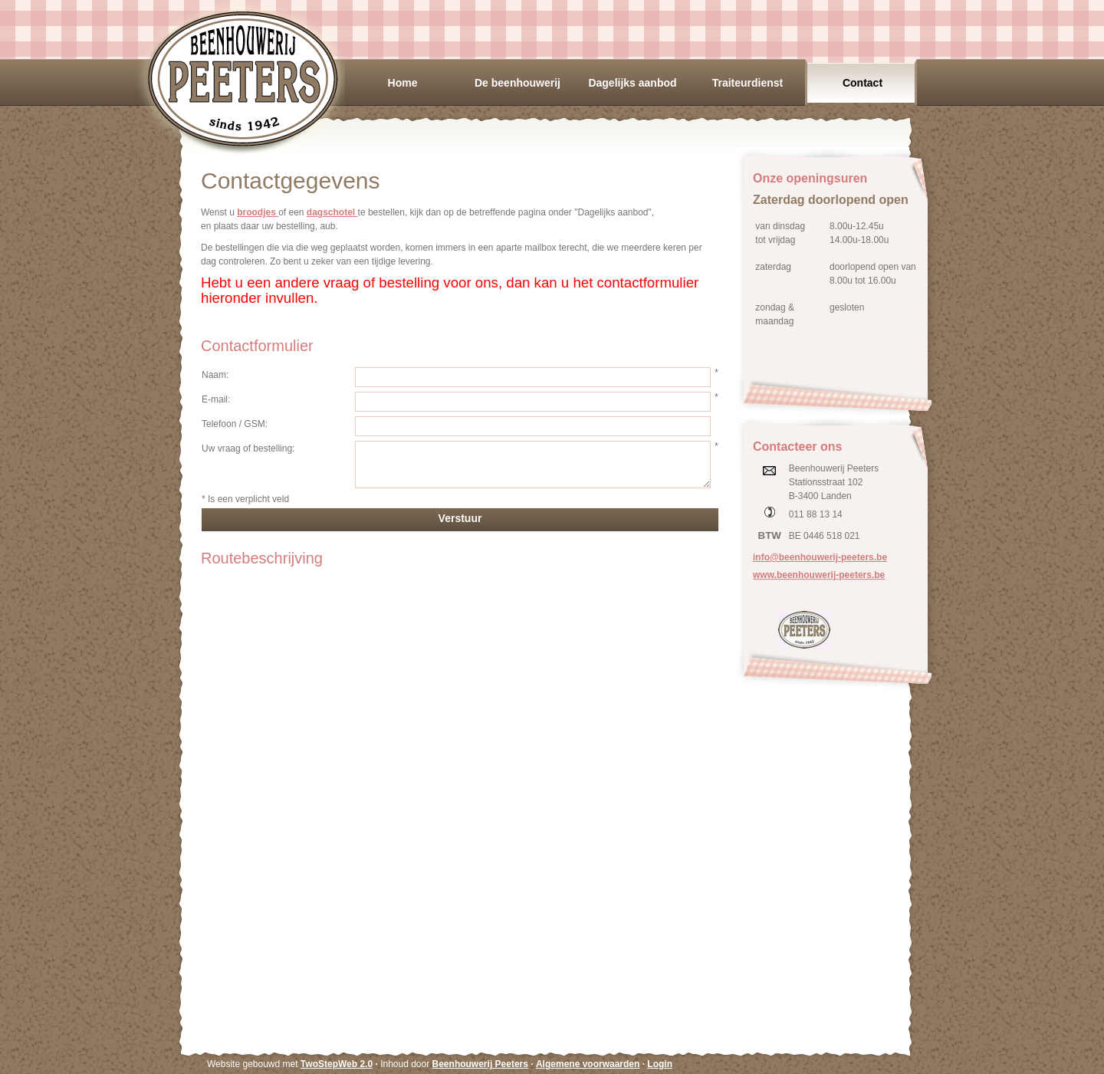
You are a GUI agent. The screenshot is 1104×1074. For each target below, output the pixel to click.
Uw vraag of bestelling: (248, 448)
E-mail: (216, 399)
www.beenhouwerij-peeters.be (819, 575)
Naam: (215, 374)
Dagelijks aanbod (632, 83)
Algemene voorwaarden (587, 1064)
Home (403, 83)
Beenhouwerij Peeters (242, 78)
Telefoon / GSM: (235, 424)
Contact (862, 83)
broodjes (257, 212)
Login (659, 1064)
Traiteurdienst (748, 83)
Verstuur (460, 518)
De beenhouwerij (517, 83)
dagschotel (332, 212)
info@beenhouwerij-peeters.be (820, 557)
